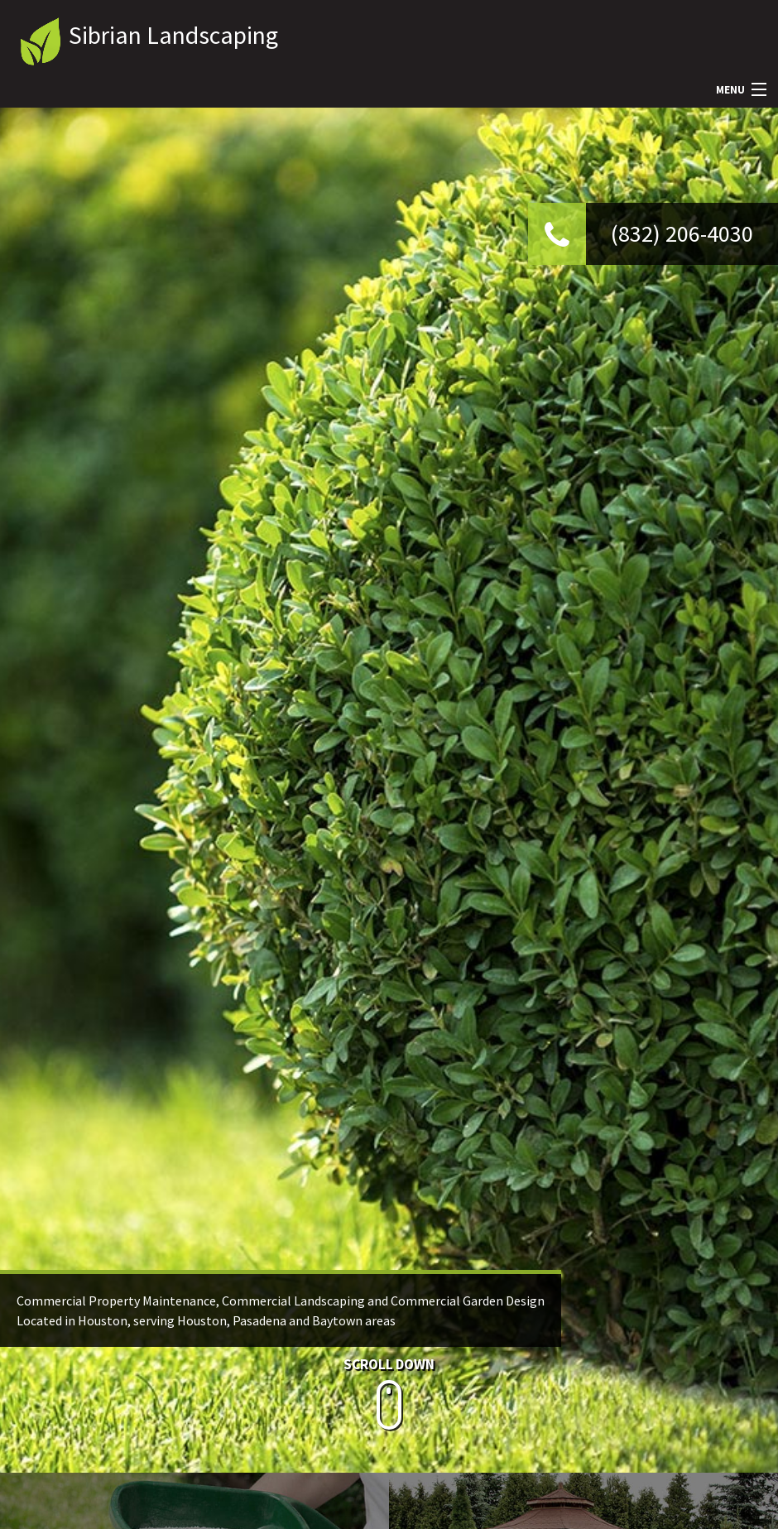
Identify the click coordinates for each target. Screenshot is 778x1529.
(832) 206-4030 (682, 233)
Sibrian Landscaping (173, 34)
